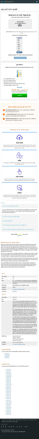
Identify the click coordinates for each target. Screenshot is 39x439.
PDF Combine (15, 421)
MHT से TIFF (8, 391)
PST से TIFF (8, 369)
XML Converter (9, 421)
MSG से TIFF (8, 388)
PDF (19, 40)
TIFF (19, 52)
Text (19, 48)
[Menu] (37, 2)
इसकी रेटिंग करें (19, 235)
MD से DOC (7, 356)
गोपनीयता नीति (7, 430)
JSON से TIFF (8, 376)
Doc (18, 42)
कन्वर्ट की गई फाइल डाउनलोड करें (20, 57)
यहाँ (25, 198)
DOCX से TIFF (9, 384)
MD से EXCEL (7, 355)
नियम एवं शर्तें (12, 430)
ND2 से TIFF (8, 386)
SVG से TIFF (8, 381)
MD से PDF (7, 353)
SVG (19, 50)
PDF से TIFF (8, 372)
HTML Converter (31, 419)
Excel (19, 44)
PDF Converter (5, 419)
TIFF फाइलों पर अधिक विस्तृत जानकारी (19, 344)
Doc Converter (24, 419)
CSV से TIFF (8, 383)
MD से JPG (7, 357)
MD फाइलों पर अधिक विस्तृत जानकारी (18, 289)
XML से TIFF (8, 373)
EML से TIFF (8, 387)
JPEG (19, 46)
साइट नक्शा (3, 430)
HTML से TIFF (8, 375)
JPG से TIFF (8, 379)
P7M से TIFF (8, 390)
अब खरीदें (19, 95)
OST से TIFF (8, 370)
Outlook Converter (11, 419)
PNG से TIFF (8, 377)
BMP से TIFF (8, 380)
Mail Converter (18, 419)
